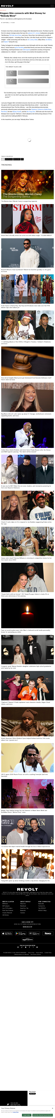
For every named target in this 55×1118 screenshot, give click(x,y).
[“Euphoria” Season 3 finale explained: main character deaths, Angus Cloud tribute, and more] (27, 685)
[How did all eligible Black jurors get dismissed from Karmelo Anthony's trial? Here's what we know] (27, 361)
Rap (22, 159)
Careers (22, 913)
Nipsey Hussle (16, 111)
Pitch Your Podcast (7, 910)
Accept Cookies (26, 1115)
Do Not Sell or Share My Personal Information (42, 1115)
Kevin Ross (18, 35)
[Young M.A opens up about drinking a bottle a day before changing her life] (27, 864)
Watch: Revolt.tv (32, 1091)
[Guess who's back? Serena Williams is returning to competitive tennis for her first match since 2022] (27, 541)
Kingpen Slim (9, 159)
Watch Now (32, 1093)
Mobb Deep (47, 109)
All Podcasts (6, 906)
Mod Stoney (17, 159)
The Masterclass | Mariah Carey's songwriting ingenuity (19, 201)
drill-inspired (26, 49)
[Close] (52, 1108)
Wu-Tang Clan (31, 111)
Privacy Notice (39, 952)
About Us (23, 903)
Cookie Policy (48, 952)
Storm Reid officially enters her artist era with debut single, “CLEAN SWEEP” (26, 235)
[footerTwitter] (33, 948)
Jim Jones (30, 39)
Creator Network (7, 913)
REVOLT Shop (42, 910)
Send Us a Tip (24, 908)
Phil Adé (11, 35)
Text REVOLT (42, 908)
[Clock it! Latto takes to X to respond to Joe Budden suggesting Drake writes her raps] (27, 505)
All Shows (5, 903)
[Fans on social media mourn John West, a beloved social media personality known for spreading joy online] (27, 613)
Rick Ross (4, 111)
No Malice (49, 39)
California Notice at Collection (21, 954)
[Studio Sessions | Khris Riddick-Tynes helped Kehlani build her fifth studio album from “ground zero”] (27, 721)
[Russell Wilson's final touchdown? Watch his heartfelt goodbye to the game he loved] (27, 253)
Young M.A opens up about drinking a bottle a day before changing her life (25, 881)
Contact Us (41, 906)
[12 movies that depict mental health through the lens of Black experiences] (27, 829)
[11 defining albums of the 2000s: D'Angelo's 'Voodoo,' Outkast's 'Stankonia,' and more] (27, 325)
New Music (3, 10)
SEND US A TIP (27, 927)
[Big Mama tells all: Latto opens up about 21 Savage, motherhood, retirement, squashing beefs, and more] (27, 397)
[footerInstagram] (18, 948)
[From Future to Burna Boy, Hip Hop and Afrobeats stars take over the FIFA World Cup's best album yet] (27, 289)
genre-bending (19, 47)
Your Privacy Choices (35, 954)
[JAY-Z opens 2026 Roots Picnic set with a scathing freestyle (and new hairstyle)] (27, 757)
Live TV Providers (7, 908)
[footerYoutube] (37, 948)
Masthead (23, 906)
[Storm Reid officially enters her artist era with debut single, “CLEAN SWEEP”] (27, 218)
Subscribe (41, 903)
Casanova (40, 109)
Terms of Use (31, 952)
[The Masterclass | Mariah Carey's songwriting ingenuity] (27, 184)
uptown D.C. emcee (34, 33)
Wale (35, 39)
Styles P (6, 42)
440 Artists (5, 915)
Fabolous (34, 109)
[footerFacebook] (29, 948)
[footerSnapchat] (25, 948)
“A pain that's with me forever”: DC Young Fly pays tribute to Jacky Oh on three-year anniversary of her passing (25, 595)
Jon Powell (6, 22)
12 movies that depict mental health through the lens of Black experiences (25, 846)
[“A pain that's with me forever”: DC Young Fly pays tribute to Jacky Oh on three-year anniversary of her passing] (27, 577)
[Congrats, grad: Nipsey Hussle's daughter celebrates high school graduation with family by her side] (27, 649)
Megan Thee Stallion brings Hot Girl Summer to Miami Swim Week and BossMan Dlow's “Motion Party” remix (24, 811)
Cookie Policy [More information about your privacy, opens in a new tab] (16, 1112)
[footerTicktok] (21, 948)
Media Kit (23, 910)
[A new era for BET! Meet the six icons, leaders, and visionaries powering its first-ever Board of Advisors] (27, 469)
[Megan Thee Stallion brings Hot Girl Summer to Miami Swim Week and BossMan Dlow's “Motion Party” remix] (27, 793)
